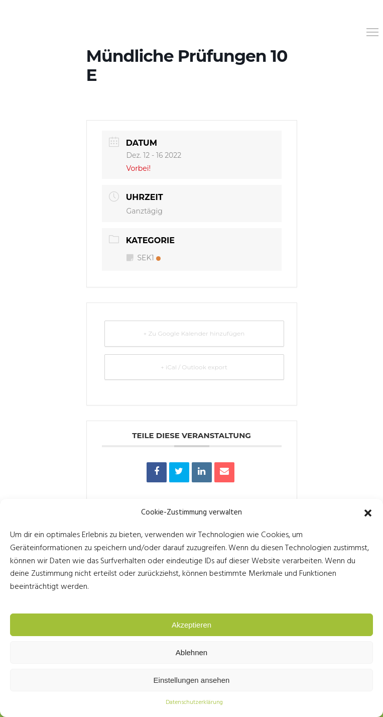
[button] (368, 513)
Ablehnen (191, 652)
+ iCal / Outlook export (194, 367)
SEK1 (143, 257)
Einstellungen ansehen (192, 680)
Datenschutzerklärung (194, 702)
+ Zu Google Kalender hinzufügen (194, 333)
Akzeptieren (191, 625)
